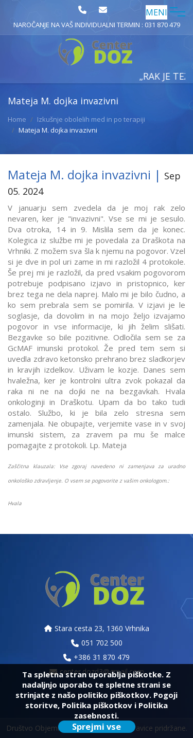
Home (17, 119)
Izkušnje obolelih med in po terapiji (91, 119)
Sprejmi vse (96, 726)
